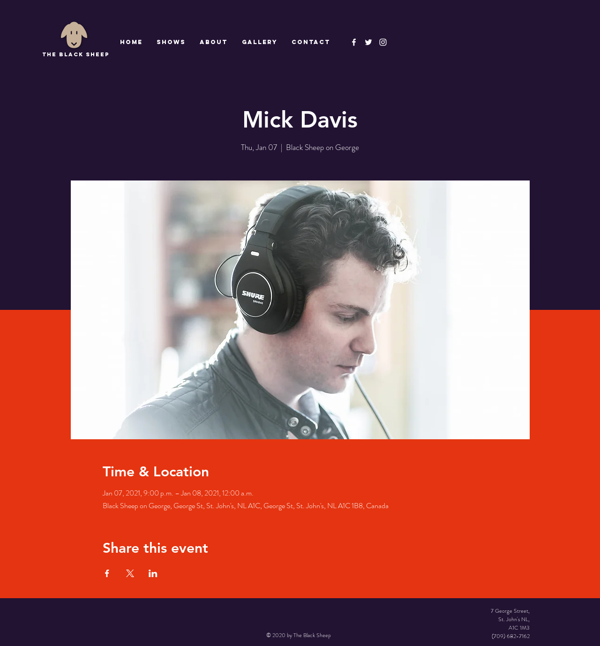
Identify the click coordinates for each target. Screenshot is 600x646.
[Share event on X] (130, 573)
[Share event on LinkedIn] (153, 573)
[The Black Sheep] (368, 42)
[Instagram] (383, 42)
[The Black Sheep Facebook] (354, 42)
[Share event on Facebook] (107, 573)
